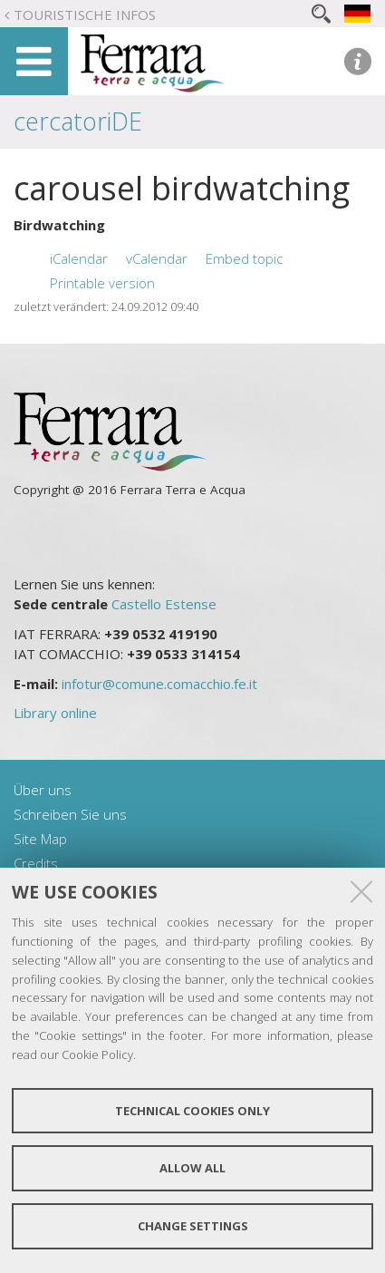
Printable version (102, 283)
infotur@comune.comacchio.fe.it (159, 684)
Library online (55, 713)
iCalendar (79, 258)
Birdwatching (59, 225)
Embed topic (244, 258)
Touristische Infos (85, 14)
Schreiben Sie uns (70, 814)
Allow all (192, 1168)
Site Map (40, 839)
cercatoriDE (78, 121)
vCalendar (157, 258)
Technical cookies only (192, 1111)
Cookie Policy (97, 1054)
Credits (36, 863)
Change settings (193, 1226)
